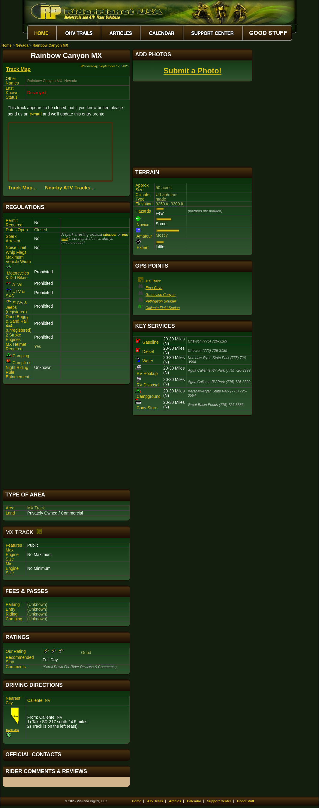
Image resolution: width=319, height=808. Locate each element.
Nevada (22, 45)
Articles (175, 801)
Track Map (18, 69)
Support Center (219, 801)
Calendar (194, 801)
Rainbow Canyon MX (50, 45)
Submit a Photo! (192, 70)
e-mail (35, 114)
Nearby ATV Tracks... (70, 188)
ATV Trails (155, 801)
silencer (110, 234)
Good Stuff (245, 801)
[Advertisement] (66, 436)
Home (6, 45)
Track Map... (22, 188)
